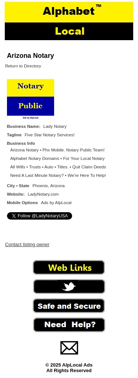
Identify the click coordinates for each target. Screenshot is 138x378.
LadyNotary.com (43, 194)
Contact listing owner (27, 244)
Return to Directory (23, 65)
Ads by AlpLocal (56, 202)
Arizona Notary (30, 55)
